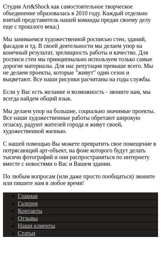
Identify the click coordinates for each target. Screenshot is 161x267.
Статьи (26, 233)
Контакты (30, 211)
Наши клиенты (36, 225)
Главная (28, 196)
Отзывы (28, 218)
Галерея (28, 203)
